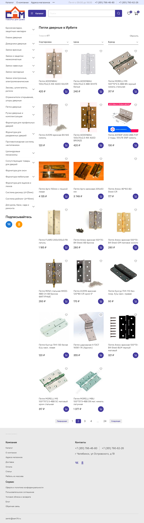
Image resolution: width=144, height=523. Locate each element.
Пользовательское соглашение (20, 492)
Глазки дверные (14, 37)
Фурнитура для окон (16, 170)
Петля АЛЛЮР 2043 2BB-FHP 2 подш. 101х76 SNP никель (123, 136)
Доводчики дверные (16, 43)
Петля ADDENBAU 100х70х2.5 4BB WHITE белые (85, 84)
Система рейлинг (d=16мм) (20, 198)
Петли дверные (13, 106)
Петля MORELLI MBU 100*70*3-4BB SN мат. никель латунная (89, 401)
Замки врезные (14, 49)
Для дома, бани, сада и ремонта (17, 206)
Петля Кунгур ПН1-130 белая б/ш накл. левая (53, 346)
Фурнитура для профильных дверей (20, 124)
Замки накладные (15, 71)
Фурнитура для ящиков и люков (18, 184)
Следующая (115, 421)
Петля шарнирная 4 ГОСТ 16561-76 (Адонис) (86, 346)
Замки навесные (14, 65)
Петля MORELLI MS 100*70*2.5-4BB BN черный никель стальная (122, 84)
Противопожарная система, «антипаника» (20, 143)
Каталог (10, 2)
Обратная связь (13, 506)
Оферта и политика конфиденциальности (24, 487)
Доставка (10, 462)
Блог (8, 501)
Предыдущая (62, 421)
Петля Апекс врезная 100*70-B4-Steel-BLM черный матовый (123, 347)
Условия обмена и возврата (18, 497)
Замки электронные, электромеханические (17, 80)
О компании (22, 2)
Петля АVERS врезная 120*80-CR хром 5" (85, 292)
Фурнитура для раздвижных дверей (16, 134)
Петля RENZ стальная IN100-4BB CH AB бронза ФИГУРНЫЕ (53, 294)
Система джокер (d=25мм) (19, 192)
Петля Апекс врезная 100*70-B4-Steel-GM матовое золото (123, 241)
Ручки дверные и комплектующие (14, 115)
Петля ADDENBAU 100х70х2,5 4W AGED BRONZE (84, 137)
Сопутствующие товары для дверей (18, 162)
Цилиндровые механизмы (13, 153)
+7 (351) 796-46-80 (104, 2)
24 (105, 421)
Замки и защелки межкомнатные (14, 58)
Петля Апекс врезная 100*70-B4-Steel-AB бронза (89, 241)
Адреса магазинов (40, 2)
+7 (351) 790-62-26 (128, 2)
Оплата (9, 467)
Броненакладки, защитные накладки (16, 29)
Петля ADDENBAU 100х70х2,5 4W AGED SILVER (53, 82)
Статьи (9, 471)
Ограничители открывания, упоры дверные (19, 99)
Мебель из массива (14, 476)
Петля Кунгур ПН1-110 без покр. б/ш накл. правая (121, 292)
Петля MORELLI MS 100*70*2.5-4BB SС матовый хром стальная (53, 401)
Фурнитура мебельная (17, 176)
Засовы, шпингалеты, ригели (17, 89)
